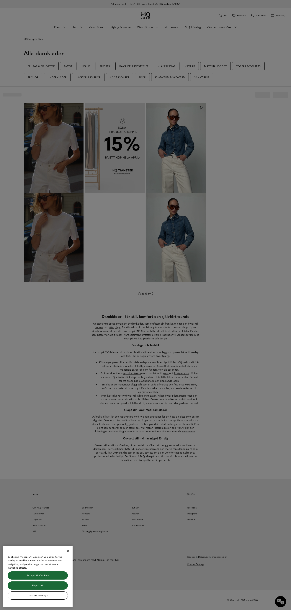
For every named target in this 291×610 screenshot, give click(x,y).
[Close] (68, 551)
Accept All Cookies (38, 575)
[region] (38, 576)
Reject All (37, 585)
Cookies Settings (38, 595)
